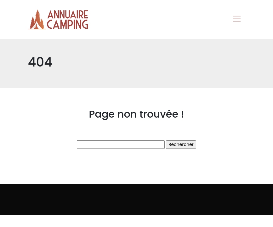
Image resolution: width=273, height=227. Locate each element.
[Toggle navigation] (236, 19)
